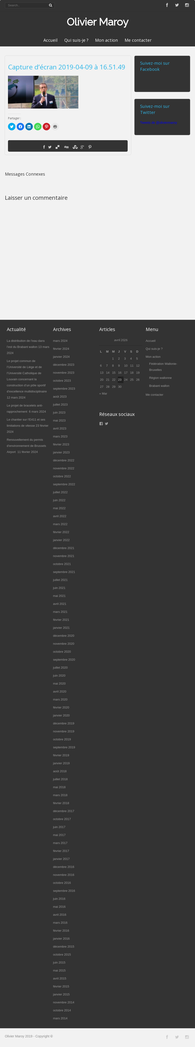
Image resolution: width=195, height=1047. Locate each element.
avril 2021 (59, 604)
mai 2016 (59, 906)
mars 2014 (60, 1018)
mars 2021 (60, 612)
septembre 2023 (64, 388)
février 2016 (61, 930)
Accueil (50, 40)
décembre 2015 (63, 946)
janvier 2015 (61, 994)
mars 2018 (60, 795)
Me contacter (138, 40)
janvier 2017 (61, 859)
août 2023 (60, 396)
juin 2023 (59, 412)
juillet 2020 (60, 667)
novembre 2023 (63, 372)
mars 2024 (60, 341)
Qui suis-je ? (76, 40)
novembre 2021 (63, 556)
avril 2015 (59, 978)
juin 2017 (59, 827)
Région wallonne (160, 378)
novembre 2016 (63, 875)
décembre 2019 (63, 723)
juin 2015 (59, 962)
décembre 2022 (63, 460)
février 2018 (61, 803)
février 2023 (61, 444)
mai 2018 (59, 787)
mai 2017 (59, 835)
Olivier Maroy (97, 22)
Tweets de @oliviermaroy (158, 122)
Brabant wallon (159, 386)
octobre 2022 (62, 476)
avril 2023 (59, 428)
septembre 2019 (64, 747)
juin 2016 (59, 898)
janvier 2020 (61, 715)
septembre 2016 (64, 891)
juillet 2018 (60, 779)
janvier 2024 (61, 356)
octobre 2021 (62, 564)
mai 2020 (59, 683)
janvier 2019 (61, 763)
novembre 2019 (63, 731)
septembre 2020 (64, 659)
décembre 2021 (63, 548)
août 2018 (60, 771)
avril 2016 (59, 914)
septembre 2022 (64, 484)
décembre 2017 (63, 811)
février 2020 (61, 707)
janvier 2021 (61, 627)
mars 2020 (60, 699)
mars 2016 (60, 922)
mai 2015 (59, 970)
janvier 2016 (61, 938)
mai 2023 (59, 420)
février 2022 (61, 532)
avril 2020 (59, 691)
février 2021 (61, 619)
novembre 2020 (63, 643)
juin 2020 (59, 675)
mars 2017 (60, 843)
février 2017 (61, 851)
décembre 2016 (63, 867)
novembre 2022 (63, 468)
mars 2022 (60, 524)
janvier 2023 (61, 452)
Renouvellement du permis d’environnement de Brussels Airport (26, 446)
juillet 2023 (60, 404)
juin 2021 (59, 588)
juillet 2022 (60, 492)
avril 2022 (59, 516)
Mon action (106, 40)
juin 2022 (59, 500)
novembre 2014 (63, 1002)
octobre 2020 (62, 651)
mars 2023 (60, 436)
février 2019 (61, 755)
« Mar (103, 393)
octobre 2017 (62, 819)
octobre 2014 (62, 1010)
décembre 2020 (63, 635)
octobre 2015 (62, 954)
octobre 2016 (62, 883)
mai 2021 (59, 596)
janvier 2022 (61, 540)
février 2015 (61, 986)
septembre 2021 (64, 572)
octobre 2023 (62, 380)
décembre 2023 (63, 364)
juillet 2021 (60, 580)
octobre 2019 (62, 739)
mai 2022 (59, 508)
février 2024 (61, 348)
